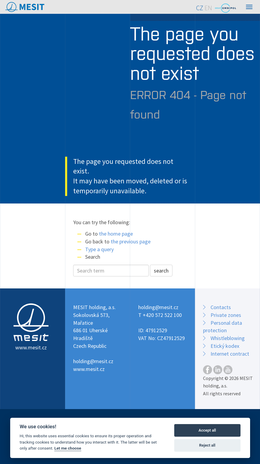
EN (208, 8)
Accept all (207, 430)
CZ (199, 8)
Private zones (226, 315)
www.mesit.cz (89, 369)
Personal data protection (222, 326)
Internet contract (230, 353)
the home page (116, 233)
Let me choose (67, 448)
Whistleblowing (228, 338)
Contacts (221, 307)
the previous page (131, 241)
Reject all (207, 445)
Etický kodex (225, 345)
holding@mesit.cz (93, 361)
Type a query (99, 249)
